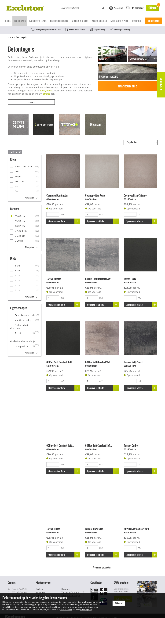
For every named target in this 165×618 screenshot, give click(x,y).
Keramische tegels (37, 21)
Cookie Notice (66, 609)
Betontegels (20, 21)
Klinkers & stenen (80, 21)
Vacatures (116, 8)
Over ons (65, 585)
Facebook (16, 592)
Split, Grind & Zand (119, 21)
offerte (46, 93)
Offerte (153, 7)
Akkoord (118, 603)
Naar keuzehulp (127, 86)
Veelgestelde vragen (70, 592)
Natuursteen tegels (59, 21)
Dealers (39, 585)
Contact (39, 592)
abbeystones (46, 90)
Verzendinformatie (70, 588)
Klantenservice (43, 579)
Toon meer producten (102, 565)
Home (8, 21)
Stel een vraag (134, 8)
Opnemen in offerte (64, 219)
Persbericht (161, 84)
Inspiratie (136, 21)
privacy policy (86, 609)
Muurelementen (99, 21)
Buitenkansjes (153, 21)
